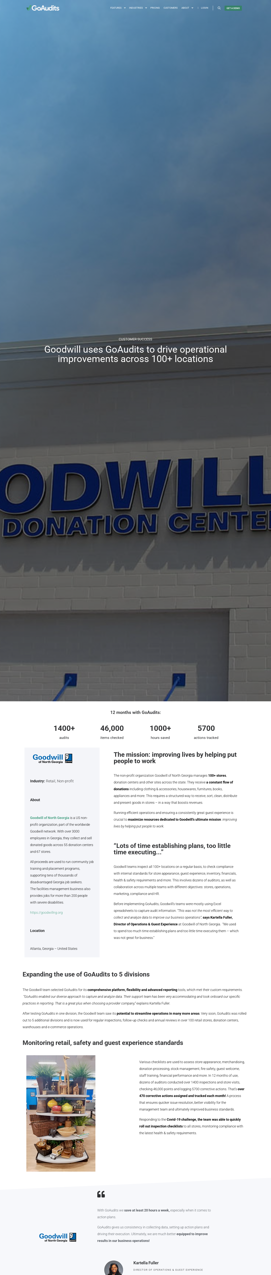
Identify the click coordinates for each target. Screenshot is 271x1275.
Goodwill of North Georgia (50, 818)
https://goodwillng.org (46, 912)
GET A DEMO (233, 8)
